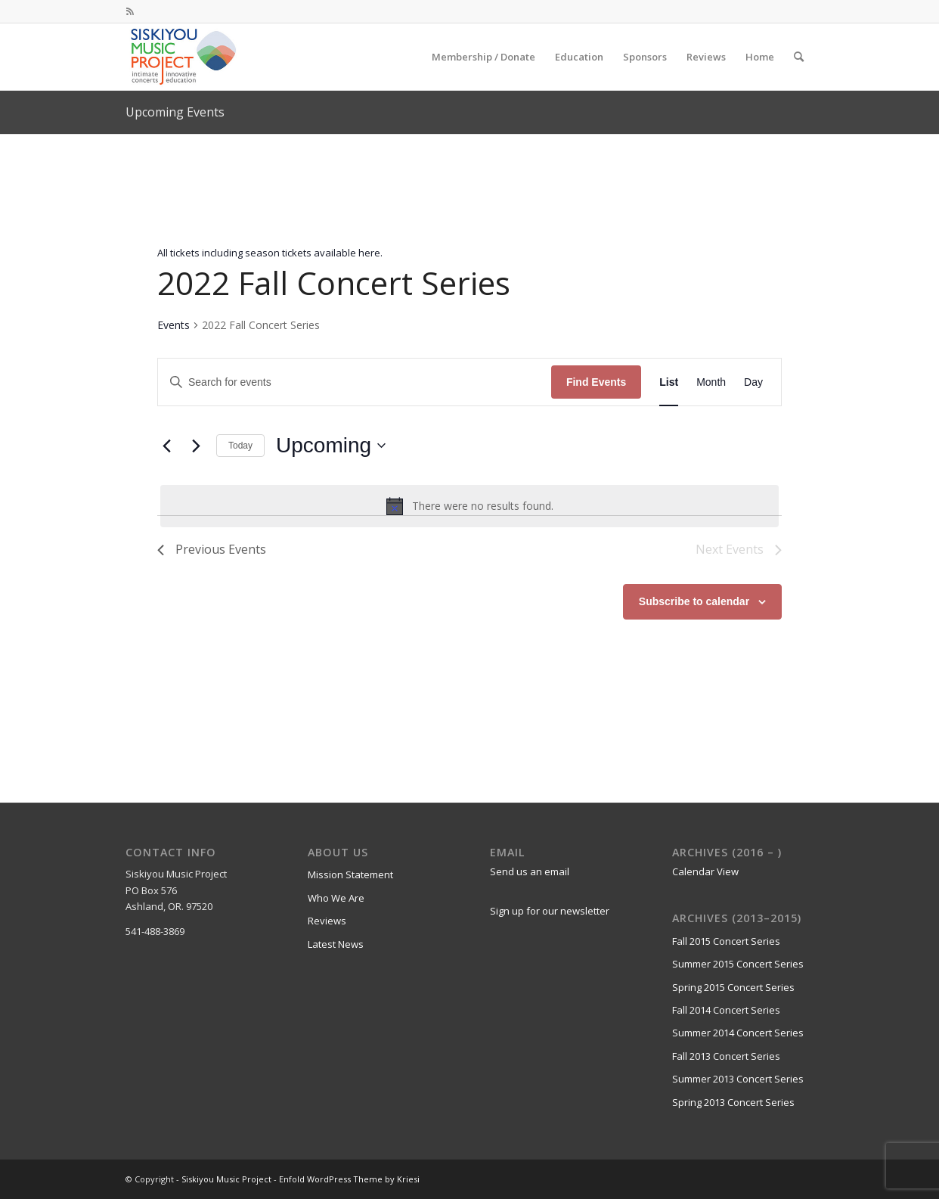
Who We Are (336, 898)
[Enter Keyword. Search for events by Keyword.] (354, 382)
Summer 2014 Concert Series (738, 1032)
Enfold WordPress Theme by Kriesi (349, 1179)
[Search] (798, 56)
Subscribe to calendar (694, 601)
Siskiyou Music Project (226, 1179)
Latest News (336, 944)
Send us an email (529, 871)
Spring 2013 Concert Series (733, 1102)
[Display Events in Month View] (711, 382)
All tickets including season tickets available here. (270, 252)
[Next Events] (196, 445)
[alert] (469, 506)
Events (173, 325)
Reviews (327, 920)
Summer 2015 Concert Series (738, 964)
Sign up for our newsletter (549, 911)
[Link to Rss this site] (130, 11)
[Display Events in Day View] (753, 382)
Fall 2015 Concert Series (726, 941)
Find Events (596, 382)
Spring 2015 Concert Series (733, 987)
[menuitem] (483, 56)
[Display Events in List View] (668, 382)
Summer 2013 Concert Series (738, 1079)
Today (240, 445)
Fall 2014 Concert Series (726, 1010)
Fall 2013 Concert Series (726, 1056)
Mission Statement (350, 874)
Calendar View (705, 871)
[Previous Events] (166, 445)
